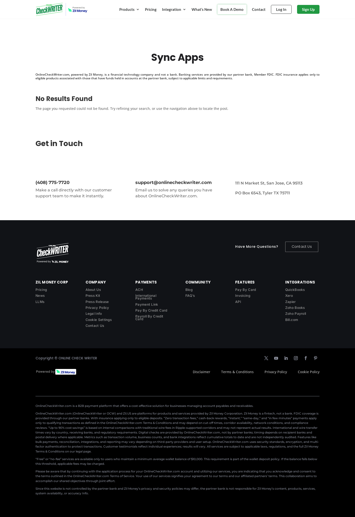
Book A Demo (232, 9)
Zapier (290, 302)
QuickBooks (295, 290)
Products (127, 9)
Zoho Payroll (295, 314)
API (238, 302)
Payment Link (146, 304)
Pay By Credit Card (151, 310)
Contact (259, 9)
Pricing (151, 9)
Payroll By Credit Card (149, 317)
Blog (189, 290)
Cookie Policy (309, 371)
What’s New (202, 9)
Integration (171, 9)
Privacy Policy (97, 308)
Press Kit (93, 296)
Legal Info (94, 314)
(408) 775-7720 (53, 182)
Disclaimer (201, 371)
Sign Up (308, 9)
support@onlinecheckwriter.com (173, 182)
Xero (289, 296)
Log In (281, 9)
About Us (93, 290)
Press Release (97, 302)
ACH (139, 290)
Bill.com (291, 320)
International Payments (145, 297)
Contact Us (302, 246)
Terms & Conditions (237, 371)
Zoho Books (295, 308)
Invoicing (242, 296)
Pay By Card (245, 290)
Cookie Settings (99, 320)
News (40, 296)
